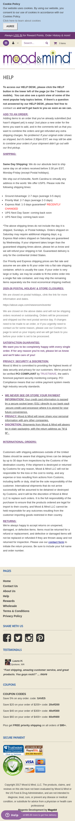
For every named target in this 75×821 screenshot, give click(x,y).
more (43, 674)
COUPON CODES (14, 694)
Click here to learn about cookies (22, 20)
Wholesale (10, 606)
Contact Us (10, 586)
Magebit (52, 810)
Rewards (9, 601)
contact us (9, 108)
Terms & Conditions (16, 611)
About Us (9, 591)
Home (7, 581)
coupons (9, 684)
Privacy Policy (12, 616)
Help (6, 596)
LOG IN (18, 35)
